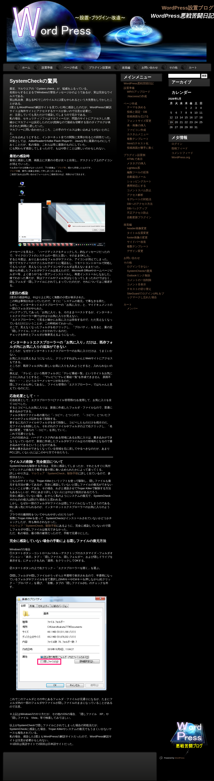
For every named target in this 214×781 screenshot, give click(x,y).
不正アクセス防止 (138, 212)
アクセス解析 (135, 194)
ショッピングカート (139, 181)
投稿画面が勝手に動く (140, 147)
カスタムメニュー (138, 134)
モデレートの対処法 (139, 199)
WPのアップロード (138, 91)
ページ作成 (70, 67)
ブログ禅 (61, 168)
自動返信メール (136, 176)
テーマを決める (136, 107)
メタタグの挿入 (136, 163)
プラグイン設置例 (100, 67)
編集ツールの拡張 (138, 172)
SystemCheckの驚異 (139, 270)
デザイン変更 (135, 251)
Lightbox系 (133, 167)
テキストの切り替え (139, 289)
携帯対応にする (136, 185)
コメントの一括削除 (139, 280)
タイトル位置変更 (138, 232)
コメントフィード (182, 152)
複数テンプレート (138, 138)
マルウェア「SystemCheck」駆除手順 (54, 473)
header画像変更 (137, 228)
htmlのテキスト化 (137, 143)
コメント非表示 (136, 284)
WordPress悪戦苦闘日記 (139, 83)
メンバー (132, 308)
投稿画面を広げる (138, 116)
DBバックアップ (137, 208)
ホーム (26, 67)
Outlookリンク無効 (138, 275)
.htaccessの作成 (137, 96)
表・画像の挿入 (136, 125)
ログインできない (138, 266)
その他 (173, 67)
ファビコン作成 (136, 129)
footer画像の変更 (137, 237)
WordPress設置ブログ (188, 8)
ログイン (177, 143)
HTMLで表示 (135, 159)
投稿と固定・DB (137, 111)
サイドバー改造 (136, 241)
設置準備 (47, 67)
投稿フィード (180, 148)
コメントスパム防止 (139, 190)
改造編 (126, 67)
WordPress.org (181, 157)
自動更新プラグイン (139, 217)
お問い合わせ (150, 67)
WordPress (179, 758)
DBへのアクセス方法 (140, 203)
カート (193, 67)
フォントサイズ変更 (139, 120)
